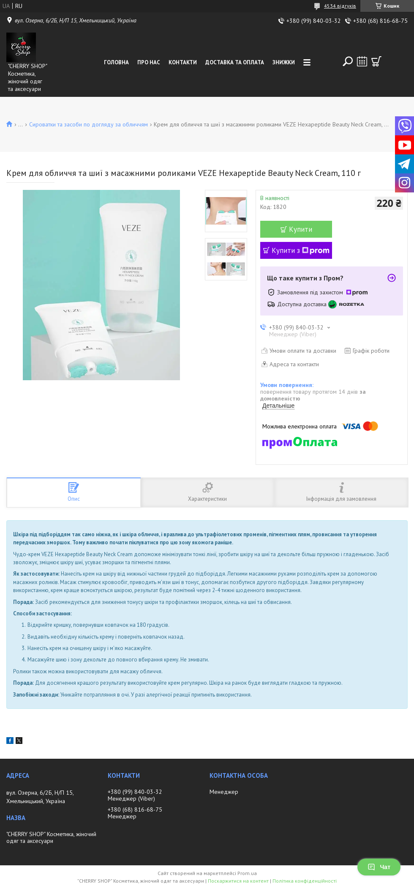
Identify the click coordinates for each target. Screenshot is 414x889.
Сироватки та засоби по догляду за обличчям (88, 124)
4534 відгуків (340, 6)
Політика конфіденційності (304, 881)
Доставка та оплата (234, 62)
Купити (300, 229)
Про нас (148, 62)
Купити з (301, 250)
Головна (116, 62)
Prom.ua (247, 873)
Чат (379, 867)
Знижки (283, 62)
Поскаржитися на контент (238, 881)
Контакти (183, 62)
